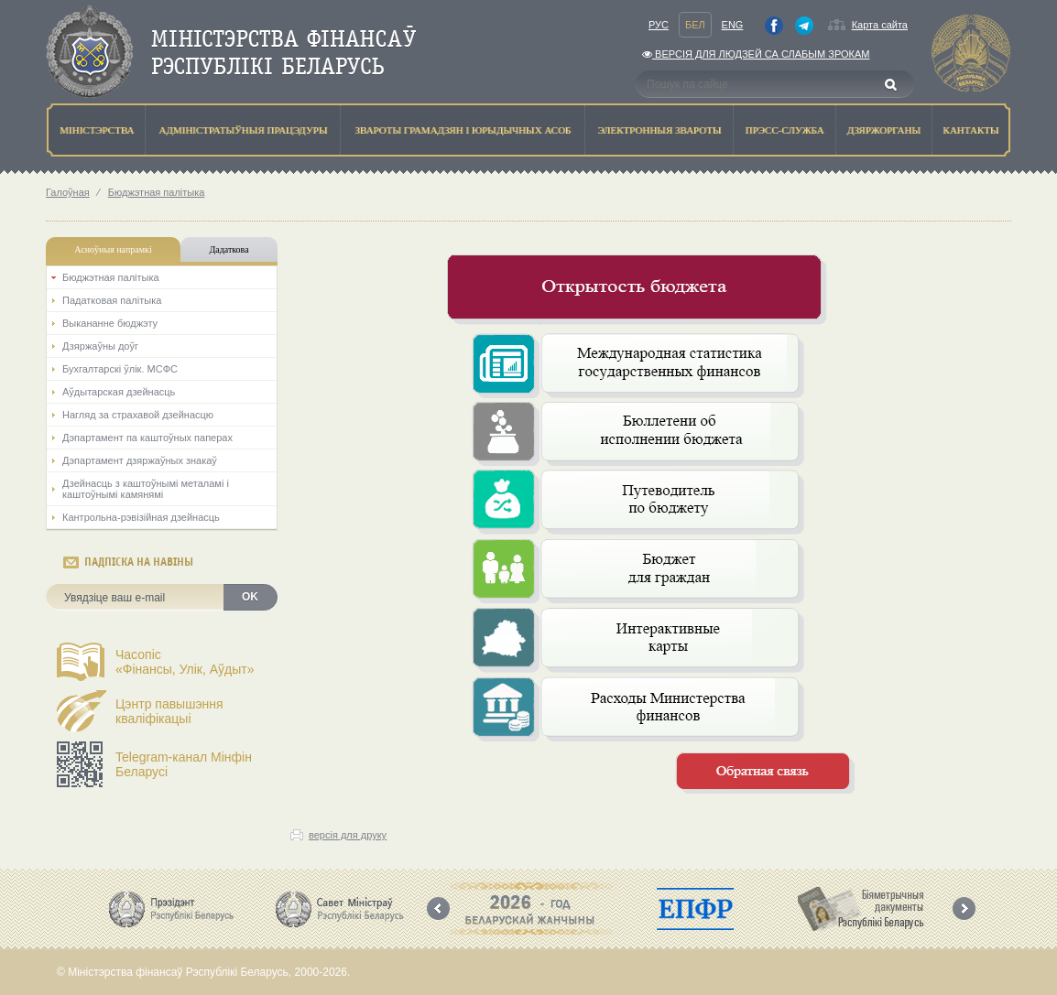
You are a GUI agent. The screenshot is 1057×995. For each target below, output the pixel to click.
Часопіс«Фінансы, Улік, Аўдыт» (185, 661)
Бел (695, 24)
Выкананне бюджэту (110, 323)
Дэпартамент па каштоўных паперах (147, 437)
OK (250, 596)
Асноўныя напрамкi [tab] (112, 249)
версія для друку (348, 834)
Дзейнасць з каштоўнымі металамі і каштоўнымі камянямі (145, 489)
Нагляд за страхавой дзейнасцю (137, 414)
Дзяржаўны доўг (100, 346)
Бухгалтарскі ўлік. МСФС (120, 368)
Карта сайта (880, 24)
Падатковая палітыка (111, 300)
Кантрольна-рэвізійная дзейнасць (141, 517)
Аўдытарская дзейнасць (118, 391)
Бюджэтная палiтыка (156, 192)
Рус (658, 24)
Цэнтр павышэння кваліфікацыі (169, 711)
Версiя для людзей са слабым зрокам (755, 54)
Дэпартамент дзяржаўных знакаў (139, 460)
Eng (733, 24)
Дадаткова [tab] (228, 249)
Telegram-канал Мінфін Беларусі (183, 764)
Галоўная (68, 192)
